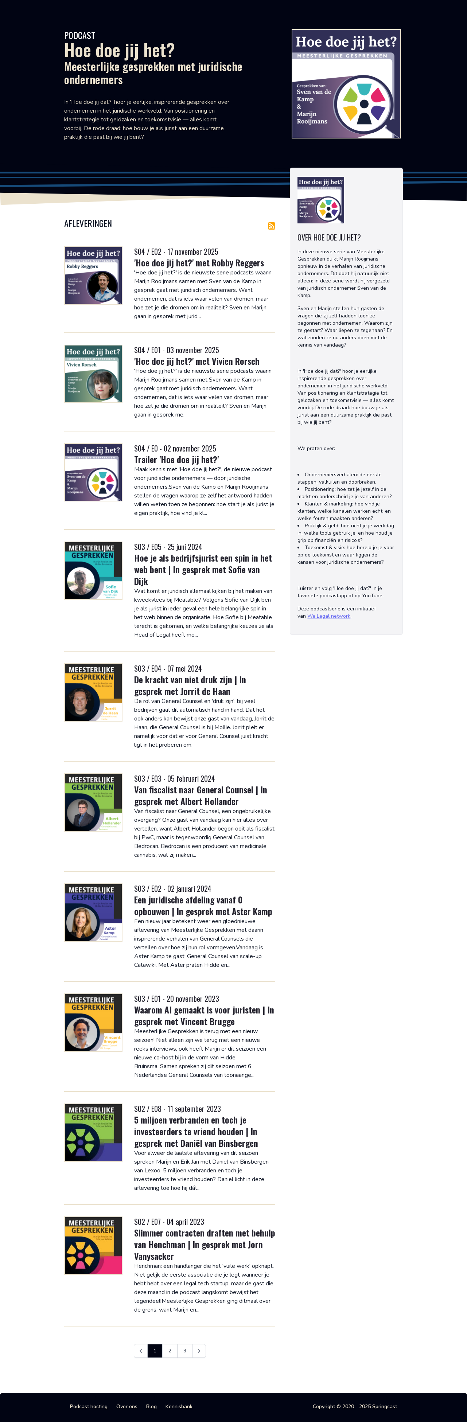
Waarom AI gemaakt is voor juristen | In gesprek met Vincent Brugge (204, 1015)
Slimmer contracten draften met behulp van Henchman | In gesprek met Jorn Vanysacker (204, 1244)
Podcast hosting (89, 1406)
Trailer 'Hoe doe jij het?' (176, 459)
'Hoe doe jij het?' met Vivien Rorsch (197, 360)
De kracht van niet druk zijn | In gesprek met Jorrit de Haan (190, 685)
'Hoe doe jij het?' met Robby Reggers (199, 262)
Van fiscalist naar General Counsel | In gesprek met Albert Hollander (200, 795)
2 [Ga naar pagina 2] (169, 1350)
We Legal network (328, 616)
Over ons (126, 1406)
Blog (151, 1406)
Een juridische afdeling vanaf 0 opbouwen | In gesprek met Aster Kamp (203, 905)
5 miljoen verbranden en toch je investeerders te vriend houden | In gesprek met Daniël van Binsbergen (196, 1131)
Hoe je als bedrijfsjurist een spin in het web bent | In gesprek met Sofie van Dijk (203, 569)
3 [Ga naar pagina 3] (184, 1350)
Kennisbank (179, 1406)
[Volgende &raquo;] (199, 1351)
